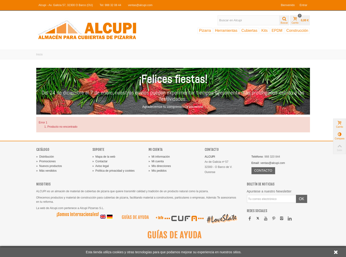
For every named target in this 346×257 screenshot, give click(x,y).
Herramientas (226, 31)
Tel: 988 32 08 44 (110, 5)
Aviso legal (100, 166)
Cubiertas (249, 31)
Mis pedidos (158, 170)
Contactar (100, 161)
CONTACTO (263, 170)
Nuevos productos (49, 166)
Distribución (45, 156)
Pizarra (205, 31)
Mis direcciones (160, 166)
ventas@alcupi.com (140, 5)
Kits (264, 31)
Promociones (46, 161)
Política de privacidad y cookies (113, 170)
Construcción (297, 31)
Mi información (159, 156)
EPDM (277, 31)
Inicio (39, 54)
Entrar (303, 5)
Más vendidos (46, 170)
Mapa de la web (103, 156)
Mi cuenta (156, 161)
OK (301, 199)
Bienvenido (288, 5)
